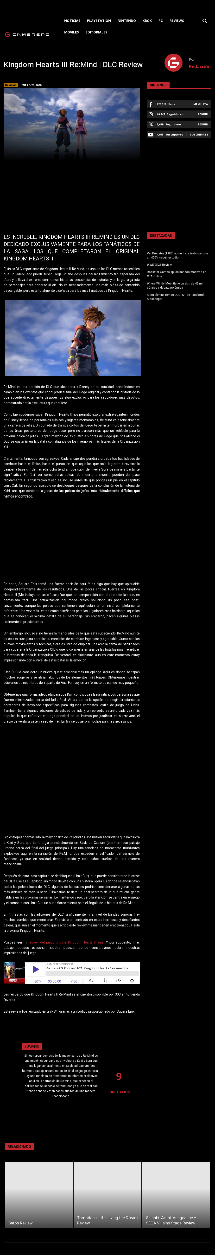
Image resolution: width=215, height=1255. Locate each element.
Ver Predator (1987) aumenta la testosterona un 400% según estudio (177, 255)
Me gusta (200, 104)
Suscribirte (199, 134)
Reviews (11, 85)
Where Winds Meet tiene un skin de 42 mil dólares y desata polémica (175, 285)
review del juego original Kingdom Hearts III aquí (66, 942)
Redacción (200, 66)
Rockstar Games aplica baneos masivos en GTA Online (176, 274)
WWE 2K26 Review (159, 265)
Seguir (203, 114)
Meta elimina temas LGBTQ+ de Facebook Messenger (175, 296)
